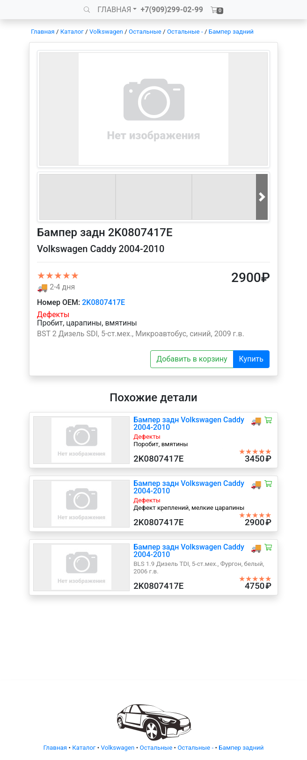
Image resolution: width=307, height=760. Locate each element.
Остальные (145, 31)
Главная (43, 31)
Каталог (72, 31)
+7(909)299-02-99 (171, 9)
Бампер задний (231, 31)
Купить (251, 359)
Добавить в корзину (191, 359)
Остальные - (186, 31)
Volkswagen (106, 31)
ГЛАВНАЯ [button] (114, 9)
